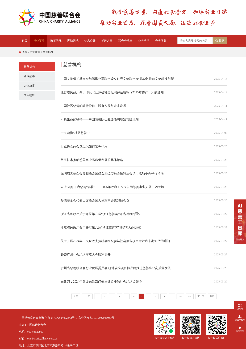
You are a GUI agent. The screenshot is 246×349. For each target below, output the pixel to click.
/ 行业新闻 (33, 52)
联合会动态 (125, 40)
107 (180, 296)
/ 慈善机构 (46, 52)
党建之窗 (106, 40)
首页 (24, 40)
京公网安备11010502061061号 (96, 317)
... (112, 296)
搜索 (219, 40)
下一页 (201, 296)
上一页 (87, 296)
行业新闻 (38, 40)
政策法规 (55, 40)
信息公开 (89, 40)
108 (189, 296)
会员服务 (160, 40)
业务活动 (143, 40)
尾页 (212, 296)
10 (164, 296)
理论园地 (72, 40)
